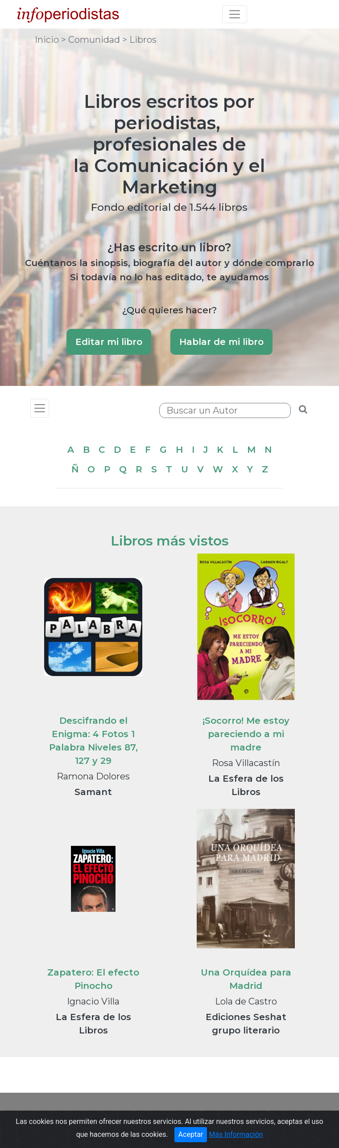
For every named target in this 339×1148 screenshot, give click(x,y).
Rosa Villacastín (246, 763)
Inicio (48, 39)
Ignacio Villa (93, 1001)
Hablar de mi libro (221, 341)
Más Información (236, 1134)
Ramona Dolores (93, 776)
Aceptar (190, 1134)
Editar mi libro (108, 341)
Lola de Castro (246, 1001)
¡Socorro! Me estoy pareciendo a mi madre (246, 734)
